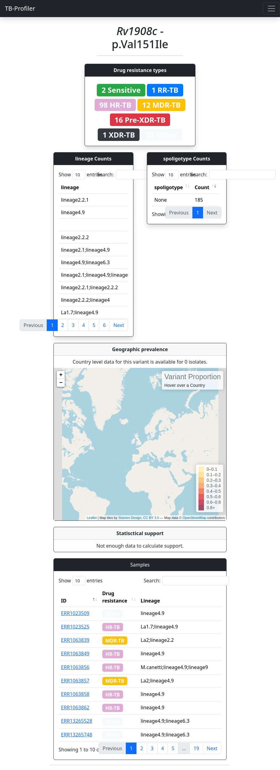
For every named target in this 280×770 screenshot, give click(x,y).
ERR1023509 (75, 613)
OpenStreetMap (194, 518)
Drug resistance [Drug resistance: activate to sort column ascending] (114, 597)
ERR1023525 (75, 626)
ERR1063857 (75, 680)
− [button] (61, 383)
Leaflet (92, 518)
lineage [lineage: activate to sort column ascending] (70, 187)
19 (196, 748)
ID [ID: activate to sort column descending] (64, 600)
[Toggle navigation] (271, 8)
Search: (140, 174)
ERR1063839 (75, 640)
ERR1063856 (75, 667)
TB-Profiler (20, 8)
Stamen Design (129, 518)
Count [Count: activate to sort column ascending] (202, 187)
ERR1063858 (75, 694)
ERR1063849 (75, 653)
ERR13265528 (76, 721)
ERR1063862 (75, 707)
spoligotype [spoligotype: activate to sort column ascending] (169, 187)
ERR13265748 (76, 734)
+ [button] (61, 375)
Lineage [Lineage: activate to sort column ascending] (150, 600)
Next (118, 325)
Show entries (81, 174)
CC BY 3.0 (151, 518)
